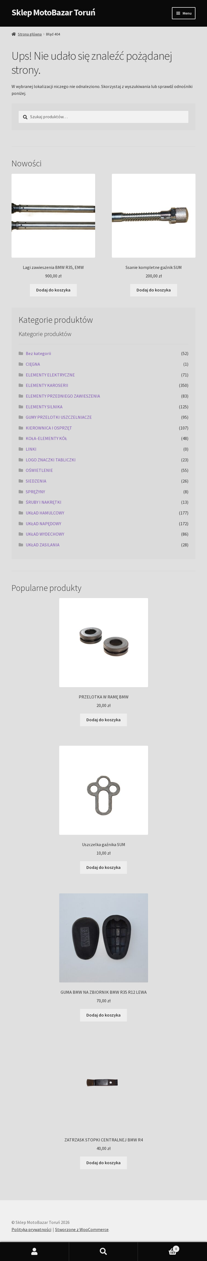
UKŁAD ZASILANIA (42, 544)
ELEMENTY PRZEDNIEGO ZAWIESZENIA (63, 396)
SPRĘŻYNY (35, 491)
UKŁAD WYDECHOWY (45, 534)
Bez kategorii (38, 353)
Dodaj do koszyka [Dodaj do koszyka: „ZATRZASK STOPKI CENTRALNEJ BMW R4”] (103, 1162)
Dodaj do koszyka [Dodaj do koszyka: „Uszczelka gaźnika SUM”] (103, 867)
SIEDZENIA (36, 481)
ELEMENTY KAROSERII (47, 385)
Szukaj (103, 1251)
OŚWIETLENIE (39, 470)
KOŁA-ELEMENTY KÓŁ (46, 438)
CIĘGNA (33, 364)
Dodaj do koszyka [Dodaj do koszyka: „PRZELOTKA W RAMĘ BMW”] (103, 719)
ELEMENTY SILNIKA (44, 406)
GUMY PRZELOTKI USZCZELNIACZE (59, 417)
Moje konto (34, 1251)
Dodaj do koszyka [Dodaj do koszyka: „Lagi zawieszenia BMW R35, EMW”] (53, 290)
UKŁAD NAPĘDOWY (43, 523)
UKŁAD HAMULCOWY (45, 513)
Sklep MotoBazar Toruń (53, 12)
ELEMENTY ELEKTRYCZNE (50, 375)
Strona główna (30, 34)
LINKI (31, 449)
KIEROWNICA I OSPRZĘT (49, 428)
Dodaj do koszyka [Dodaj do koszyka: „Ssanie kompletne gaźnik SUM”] (154, 290)
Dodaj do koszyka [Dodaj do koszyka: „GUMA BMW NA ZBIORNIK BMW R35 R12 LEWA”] (103, 1015)
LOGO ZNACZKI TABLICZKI (51, 459)
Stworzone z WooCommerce (82, 1229)
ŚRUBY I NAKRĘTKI (43, 502)
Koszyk (159, 1247)
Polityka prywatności (31, 1229)
